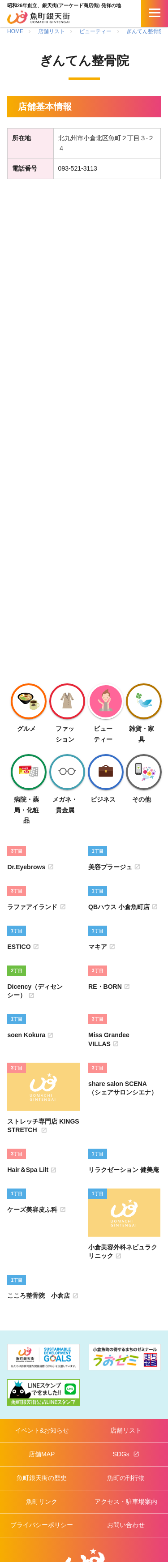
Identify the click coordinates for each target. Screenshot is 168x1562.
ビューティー (95, 31)
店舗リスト (51, 31)
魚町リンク (41, 1501)
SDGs (122, 1454)
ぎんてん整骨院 (145, 31)
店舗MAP (42, 1454)
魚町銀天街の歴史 (42, 1477)
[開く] (155, 13)
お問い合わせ (126, 1524)
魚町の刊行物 (126, 1477)
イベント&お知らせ (42, 1430)
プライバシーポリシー (41, 1524)
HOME (15, 31)
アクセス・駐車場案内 (126, 1501)
